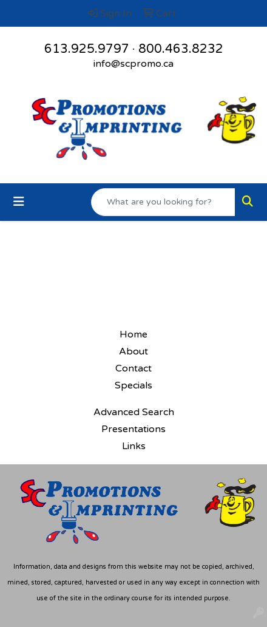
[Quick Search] (163, 202)
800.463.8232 (180, 49)
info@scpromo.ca (133, 64)
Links (134, 446)
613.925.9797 (86, 49)
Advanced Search (133, 412)
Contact (133, 368)
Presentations (133, 429)
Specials (133, 385)
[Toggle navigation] (19, 202)
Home (133, 334)
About (133, 351)
